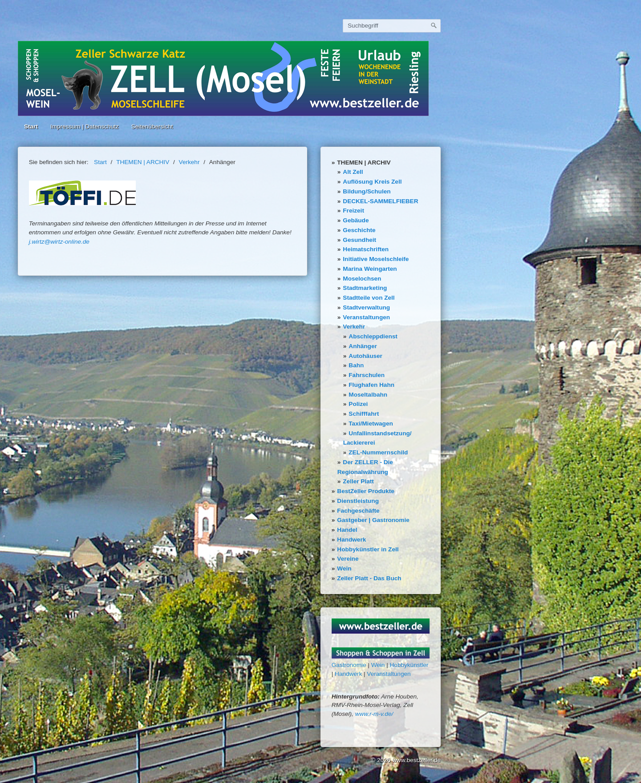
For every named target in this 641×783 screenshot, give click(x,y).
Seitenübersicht (152, 126)
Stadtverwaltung (366, 307)
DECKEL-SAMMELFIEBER (380, 201)
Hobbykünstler (409, 665)
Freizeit (353, 210)
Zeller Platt (358, 481)
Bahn (356, 365)
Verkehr (354, 326)
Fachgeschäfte (358, 510)
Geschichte (359, 230)
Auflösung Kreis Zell (372, 181)
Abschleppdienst (373, 336)
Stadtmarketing (365, 288)
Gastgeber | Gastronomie (373, 520)
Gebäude (356, 220)
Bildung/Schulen (366, 191)
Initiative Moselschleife (376, 259)
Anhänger (363, 346)
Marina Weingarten (370, 268)
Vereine (347, 558)
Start (31, 126)
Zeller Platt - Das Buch (369, 578)
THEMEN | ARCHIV (363, 162)
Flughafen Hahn (371, 384)
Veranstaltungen (366, 317)
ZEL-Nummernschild (378, 452)
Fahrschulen (367, 375)
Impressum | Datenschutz (84, 126)
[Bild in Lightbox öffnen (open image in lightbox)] (82, 193)
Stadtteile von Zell (368, 297)
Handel (347, 529)
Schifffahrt (364, 413)
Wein (344, 568)
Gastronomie (349, 665)
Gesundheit (359, 240)
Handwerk (351, 539)
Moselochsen (362, 278)
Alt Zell (353, 172)
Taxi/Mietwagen (371, 423)
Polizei (358, 404)
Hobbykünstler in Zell (367, 549)
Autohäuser (365, 356)
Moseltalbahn (368, 394)
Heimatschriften (366, 249)
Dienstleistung (358, 501)
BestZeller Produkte (365, 491)
